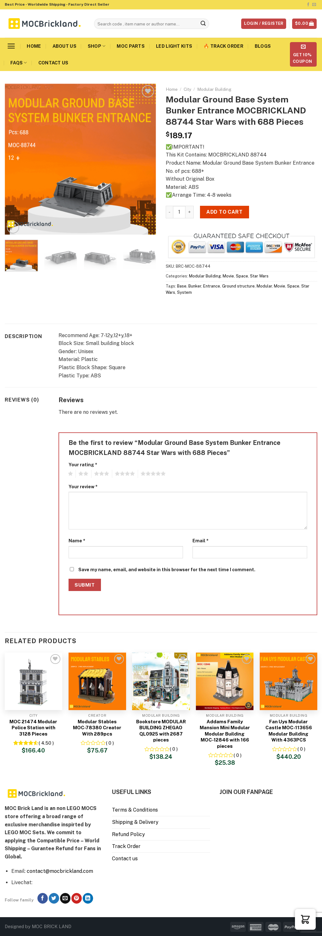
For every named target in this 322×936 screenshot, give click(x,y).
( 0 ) (110, 743)
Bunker (194, 286)
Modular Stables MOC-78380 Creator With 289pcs (97, 727)
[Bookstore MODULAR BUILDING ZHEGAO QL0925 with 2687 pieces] (161, 681)
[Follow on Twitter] (54, 898)
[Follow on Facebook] (308, 5)
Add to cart (224, 212)
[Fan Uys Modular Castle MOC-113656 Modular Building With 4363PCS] (288, 681)
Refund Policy (128, 834)
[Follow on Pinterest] (76, 898)
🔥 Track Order (223, 46)
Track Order (126, 846)
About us (64, 46)
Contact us (53, 62)
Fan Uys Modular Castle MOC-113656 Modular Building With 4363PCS (288, 731)
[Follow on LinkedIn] (88, 898)
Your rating (83, 464)
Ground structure (238, 286)
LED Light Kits (174, 46)
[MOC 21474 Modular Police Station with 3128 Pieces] (33, 681)
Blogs (263, 46)
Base (181, 286)
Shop (97, 46)
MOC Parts (131, 46)
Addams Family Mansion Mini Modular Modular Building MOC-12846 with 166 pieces (225, 734)
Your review (83, 486)
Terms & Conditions (135, 810)
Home (34, 46)
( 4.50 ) (46, 743)
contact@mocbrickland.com (60, 871)
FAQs (18, 63)
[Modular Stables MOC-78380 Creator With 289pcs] (97, 681)
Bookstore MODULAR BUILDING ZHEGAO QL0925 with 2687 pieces (161, 731)
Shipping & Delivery (135, 822)
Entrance (211, 286)
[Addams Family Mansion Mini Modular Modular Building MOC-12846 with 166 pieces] (224, 681)
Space (242, 276)
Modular (264, 286)
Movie (228, 276)
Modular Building (214, 89)
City (187, 89)
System (184, 292)
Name (77, 540)
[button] (305, 919)
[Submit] (203, 24)
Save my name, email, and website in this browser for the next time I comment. (166, 569)
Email (200, 540)
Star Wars (259, 276)
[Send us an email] (314, 5)
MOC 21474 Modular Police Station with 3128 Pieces (33, 727)
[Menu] (11, 46)
